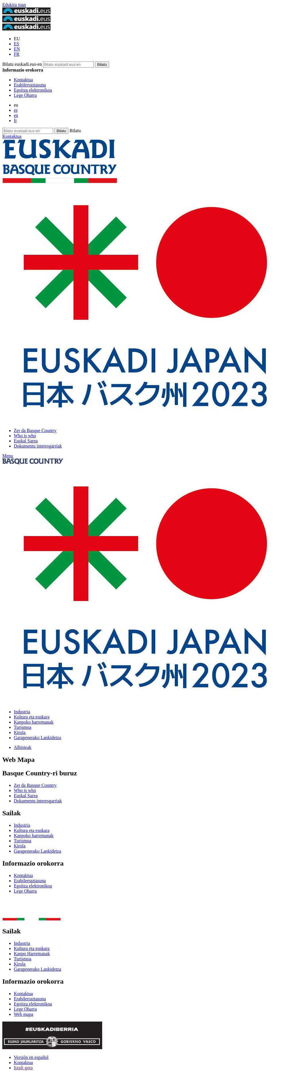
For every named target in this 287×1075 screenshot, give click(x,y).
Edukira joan (14, 4)
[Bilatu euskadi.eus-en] (102, 64)
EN (17, 49)
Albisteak (22, 747)
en (16, 115)
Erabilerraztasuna (30, 84)
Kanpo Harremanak (32, 953)
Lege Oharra (25, 95)
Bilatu (75, 130)
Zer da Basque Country (35, 430)
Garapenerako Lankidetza (37, 737)
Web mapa (23, 1014)
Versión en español (31, 1057)
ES (16, 43)
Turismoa (22, 727)
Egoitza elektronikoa (33, 90)
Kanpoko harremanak (33, 722)
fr (15, 120)
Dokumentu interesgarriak (38, 446)
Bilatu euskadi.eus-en (22, 64)
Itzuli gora (23, 1067)
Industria (22, 711)
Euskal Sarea (26, 440)
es (16, 110)
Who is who (25, 435)
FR (17, 54)
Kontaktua (23, 79)
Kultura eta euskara (31, 716)
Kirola (20, 732)
